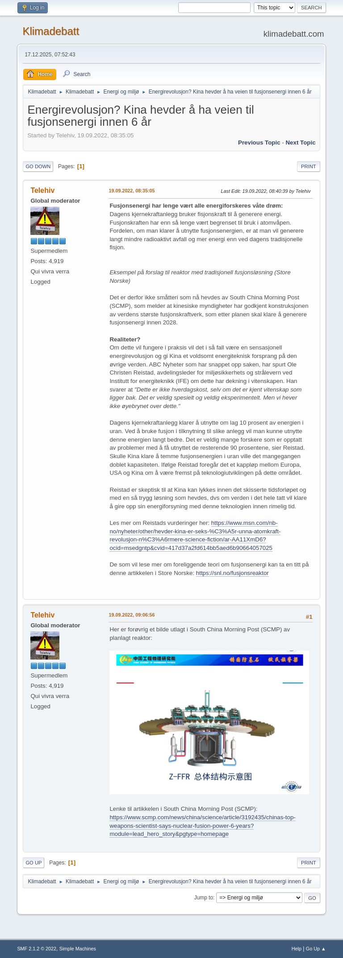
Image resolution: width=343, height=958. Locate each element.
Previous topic (259, 142)
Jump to (203, 897)
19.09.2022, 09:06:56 (132, 614)
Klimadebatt (50, 31)
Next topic (300, 142)
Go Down (37, 166)
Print (308, 166)
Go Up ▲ (316, 948)
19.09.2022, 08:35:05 (132, 190)
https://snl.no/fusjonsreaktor (232, 573)
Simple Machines (77, 948)
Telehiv (42, 190)
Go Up (33, 862)
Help (296, 948)
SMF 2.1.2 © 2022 (36, 948)
